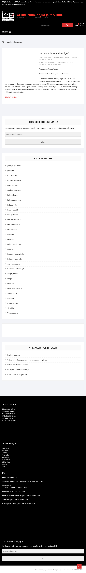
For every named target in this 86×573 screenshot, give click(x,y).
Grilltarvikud (6, 462)
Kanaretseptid (12, 210)
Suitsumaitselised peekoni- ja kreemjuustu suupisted (27, 360)
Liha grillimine (12, 215)
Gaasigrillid (5, 457)
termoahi (10, 298)
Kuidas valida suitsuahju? (54, 53)
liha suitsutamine (58, 57)
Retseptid (10, 249)
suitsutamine (57, 64)
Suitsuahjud (6, 460)
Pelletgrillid (5, 455)
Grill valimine (12, 176)
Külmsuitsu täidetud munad (17, 365)
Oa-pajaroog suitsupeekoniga (18, 370)
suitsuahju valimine (46, 59)
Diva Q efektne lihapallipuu (17, 375)
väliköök (10, 308)
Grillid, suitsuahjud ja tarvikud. (40, 15)
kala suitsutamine (45, 57)
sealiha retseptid (13, 264)
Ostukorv (5, 450)
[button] (5, 32)
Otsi (67, 25)
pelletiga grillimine (14, 244)
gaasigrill (10, 171)
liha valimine (12, 230)
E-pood (4, 453)
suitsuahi (75, 57)
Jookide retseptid (13, 190)
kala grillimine (12, 195)
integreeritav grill (13, 185)
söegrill (10, 279)
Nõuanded (68, 57)
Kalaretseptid (12, 205)
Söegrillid (5, 464)
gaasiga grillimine (14, 166)
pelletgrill (10, 239)
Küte (3, 467)
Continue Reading (13, 97)
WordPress (80, 570)
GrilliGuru (11, 330)
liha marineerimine (14, 220)
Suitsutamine (12, 293)
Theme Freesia (66, 570)
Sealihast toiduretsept (15, 269)
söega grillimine (13, 274)
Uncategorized (12, 303)
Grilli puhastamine (14, 180)
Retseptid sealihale (14, 259)
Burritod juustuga (13, 355)
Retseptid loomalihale (15, 254)
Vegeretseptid (12, 313)
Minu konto (6, 448)
